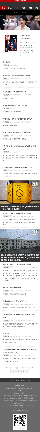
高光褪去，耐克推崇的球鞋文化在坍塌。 (15, 294)
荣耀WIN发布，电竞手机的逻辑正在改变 (16, 301)
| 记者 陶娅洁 (21, 304)
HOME (16, 12)
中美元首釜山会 (25, 36)
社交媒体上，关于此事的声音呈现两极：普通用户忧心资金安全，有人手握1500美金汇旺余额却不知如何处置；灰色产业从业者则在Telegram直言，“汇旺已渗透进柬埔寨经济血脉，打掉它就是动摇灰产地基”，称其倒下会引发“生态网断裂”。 (20, 275)
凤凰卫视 (23, 388)
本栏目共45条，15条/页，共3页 (19, 371)
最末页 (32, 368)
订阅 (30, 8)
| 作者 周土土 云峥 (26, 267)
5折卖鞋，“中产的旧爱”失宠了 (12, 287)
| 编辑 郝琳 (27, 122)
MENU (24, 12)
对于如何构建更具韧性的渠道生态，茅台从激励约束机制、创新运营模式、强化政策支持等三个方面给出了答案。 (20, 158)
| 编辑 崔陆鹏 (27, 79)
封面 (10, 8)
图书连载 (6, 65)
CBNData (19, 390)
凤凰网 (19, 388)
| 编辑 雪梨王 (30, 216)
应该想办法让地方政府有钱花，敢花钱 (14, 139)
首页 (3, 8)
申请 (22, 385)
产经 (23, 8)
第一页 (7, 368)
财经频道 (6, 95)
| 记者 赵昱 (20, 122)
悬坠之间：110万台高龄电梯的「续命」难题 (17, 213)
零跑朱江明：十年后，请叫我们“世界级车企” (17, 119)
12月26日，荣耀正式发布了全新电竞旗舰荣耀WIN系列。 (19, 307)
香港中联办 (30, 388)
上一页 (13, 368)
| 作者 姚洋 (20, 135)
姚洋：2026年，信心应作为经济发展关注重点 (17, 132)
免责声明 (22, 393)
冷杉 (16, 8)
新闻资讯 (6, 79)
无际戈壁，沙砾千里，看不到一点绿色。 (15, 68)
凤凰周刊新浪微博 (11, 388)
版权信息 (16, 393)
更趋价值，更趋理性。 (9, 98)
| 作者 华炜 (20, 336)
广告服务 (16, 380)
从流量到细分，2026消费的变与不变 (14, 92)
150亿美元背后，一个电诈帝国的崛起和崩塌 (17, 264)
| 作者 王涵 (20, 79)
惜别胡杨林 (6, 62)
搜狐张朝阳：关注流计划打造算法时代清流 (16, 75)
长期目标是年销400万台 (10, 125)
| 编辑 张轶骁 (27, 95)
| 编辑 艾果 (27, 355)
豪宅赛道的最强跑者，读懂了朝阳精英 (15, 105)
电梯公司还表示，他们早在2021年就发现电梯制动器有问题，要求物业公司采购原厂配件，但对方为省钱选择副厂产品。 (20, 222)
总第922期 (25, 38)
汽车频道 (6, 122)
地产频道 (6, 108)
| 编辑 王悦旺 (27, 336)
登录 (36, 8)
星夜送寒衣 (6, 333)
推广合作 (23, 380)
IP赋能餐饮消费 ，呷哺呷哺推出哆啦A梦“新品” (18, 167)
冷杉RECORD (8, 216)
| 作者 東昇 (23, 216)
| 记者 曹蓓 (20, 355)
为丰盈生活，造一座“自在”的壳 (12, 112)
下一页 (26, 368)
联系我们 (29, 380)
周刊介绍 (10, 380)
